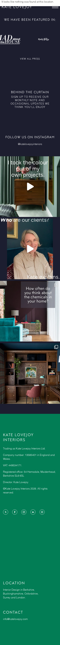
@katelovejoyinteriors (30, 144)
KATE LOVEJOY (17, 6)
